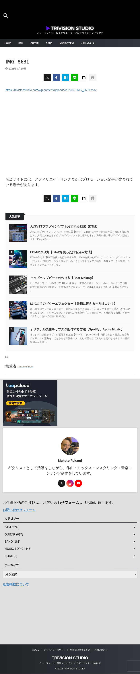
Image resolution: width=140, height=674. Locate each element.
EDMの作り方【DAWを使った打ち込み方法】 (73, 261)
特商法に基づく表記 (80, 650)
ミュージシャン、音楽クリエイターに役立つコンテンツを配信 (70, 663)
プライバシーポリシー (54, 650)
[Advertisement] (70, 134)
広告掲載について (17, 629)
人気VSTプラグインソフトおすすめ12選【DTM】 (75, 226)
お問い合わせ (95, 43)
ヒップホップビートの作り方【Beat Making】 (73, 296)
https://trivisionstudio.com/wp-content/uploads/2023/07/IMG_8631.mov (50, 90)
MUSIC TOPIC (72, 43)
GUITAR (37, 43)
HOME (8, 43)
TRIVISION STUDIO (70, 658)
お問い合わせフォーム (21, 555)
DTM (22, 43)
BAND (53, 43)
